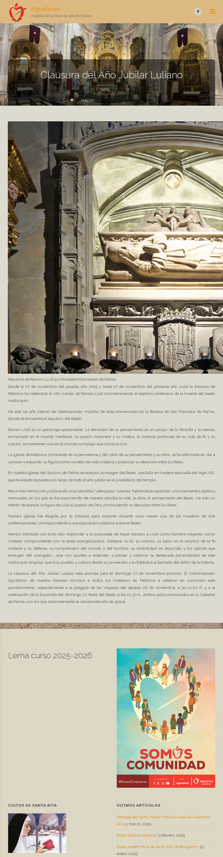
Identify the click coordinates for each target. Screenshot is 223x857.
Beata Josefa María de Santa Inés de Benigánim (158, 846)
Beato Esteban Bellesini (137, 835)
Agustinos (45, 9)
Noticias (87, 100)
